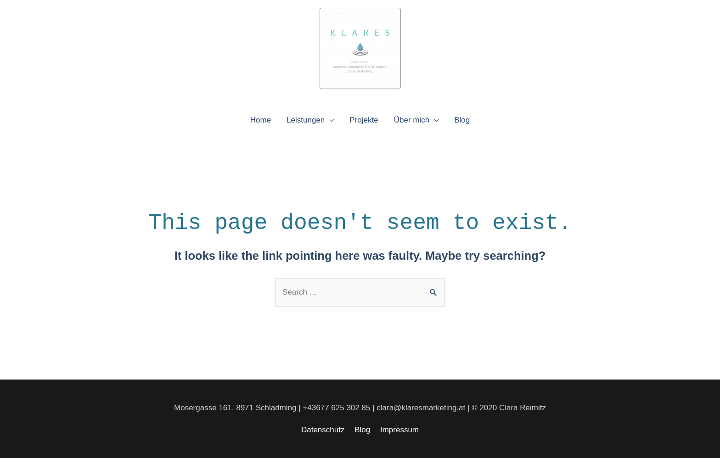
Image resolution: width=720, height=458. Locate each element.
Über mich (411, 120)
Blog (462, 120)
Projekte (363, 120)
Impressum (399, 429)
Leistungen (306, 120)
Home (260, 120)
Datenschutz (323, 429)
